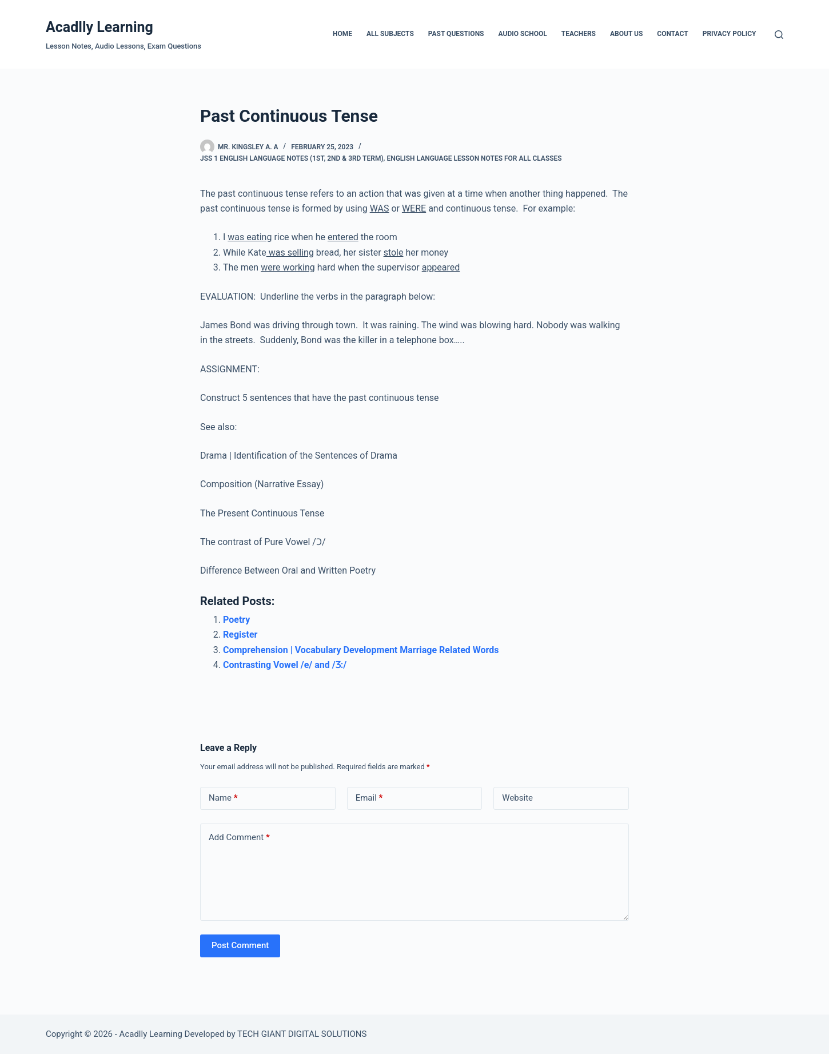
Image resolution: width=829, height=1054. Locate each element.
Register (240, 634)
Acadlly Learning (99, 27)
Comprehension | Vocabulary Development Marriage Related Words (361, 650)
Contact (672, 34)
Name (223, 798)
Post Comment (240, 945)
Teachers (578, 34)
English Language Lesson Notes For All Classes (473, 158)
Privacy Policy (729, 34)
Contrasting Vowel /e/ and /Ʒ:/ (284, 664)
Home (342, 34)
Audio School (523, 34)
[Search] (779, 34)
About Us (626, 34)
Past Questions (456, 34)
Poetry (236, 619)
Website (517, 798)
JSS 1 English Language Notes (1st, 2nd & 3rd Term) (292, 158)
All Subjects (390, 34)
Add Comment (239, 837)
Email (369, 798)
